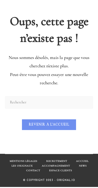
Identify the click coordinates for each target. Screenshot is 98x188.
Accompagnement (56, 165)
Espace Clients (60, 170)
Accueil (82, 161)
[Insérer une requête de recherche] (49, 102)
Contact (33, 170)
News (83, 165)
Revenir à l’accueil (49, 124)
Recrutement (56, 161)
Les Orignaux (22, 165)
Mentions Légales (23, 161)
